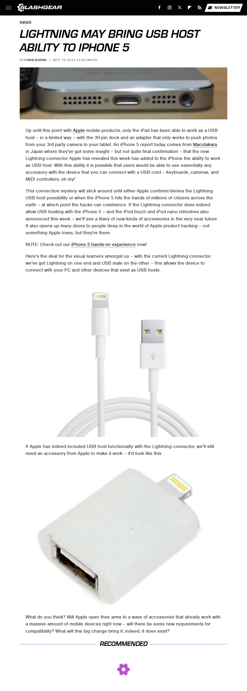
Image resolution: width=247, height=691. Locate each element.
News (25, 23)
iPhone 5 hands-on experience (103, 244)
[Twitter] (179, 7)
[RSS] (200, 7)
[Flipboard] (190, 7)
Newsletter (223, 7)
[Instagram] (170, 7)
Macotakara (205, 144)
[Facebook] (159, 7)
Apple (79, 130)
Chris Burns (35, 60)
